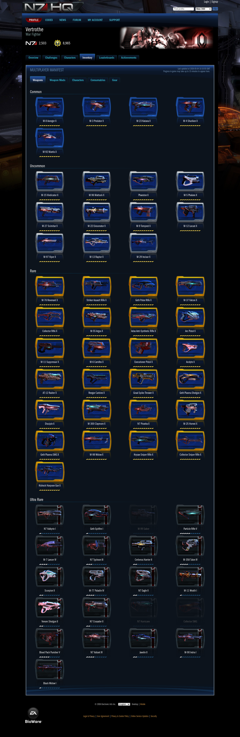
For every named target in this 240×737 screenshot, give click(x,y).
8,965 (66, 43)
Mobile (142, 704)
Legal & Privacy (89, 716)
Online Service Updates (139, 716)
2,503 (42, 43)
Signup (215, 1)
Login (206, 1)
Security (154, 716)
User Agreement (103, 716)
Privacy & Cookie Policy (120, 716)
